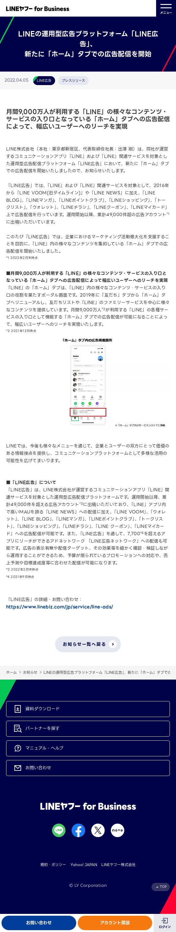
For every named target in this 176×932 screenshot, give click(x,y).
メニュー (166, 8)
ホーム (11, 672)
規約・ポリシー (53, 865)
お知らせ (30, 672)
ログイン (165, 927)
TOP (163, 886)
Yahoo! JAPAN (83, 865)
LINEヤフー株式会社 (118, 865)
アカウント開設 (115, 922)
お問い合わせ (39, 922)
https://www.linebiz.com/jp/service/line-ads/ (59, 606)
